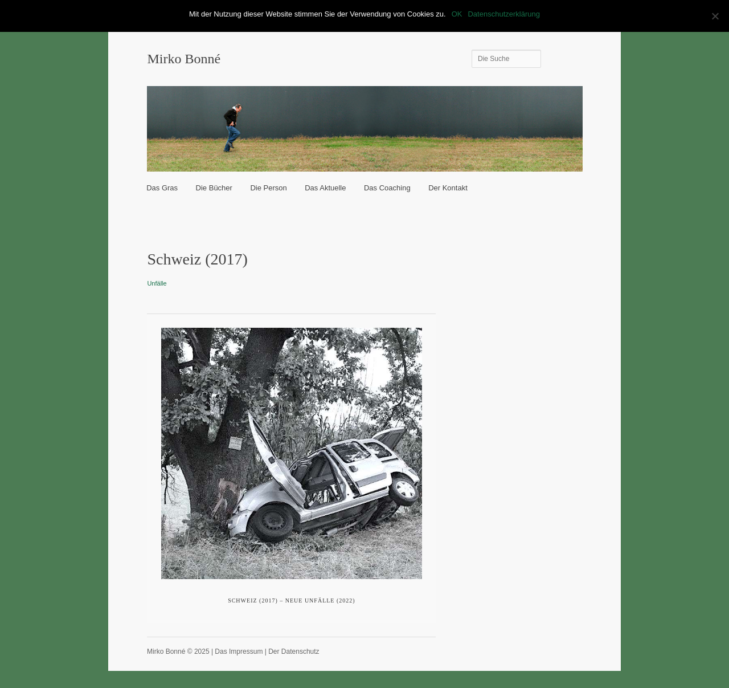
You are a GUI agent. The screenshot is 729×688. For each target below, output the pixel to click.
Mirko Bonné (183, 58)
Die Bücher (214, 188)
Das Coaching (387, 188)
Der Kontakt (448, 188)
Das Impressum (239, 652)
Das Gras (162, 188)
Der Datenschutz (293, 652)
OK (457, 14)
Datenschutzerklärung (503, 14)
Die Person (268, 188)
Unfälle (156, 283)
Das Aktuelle (325, 188)
